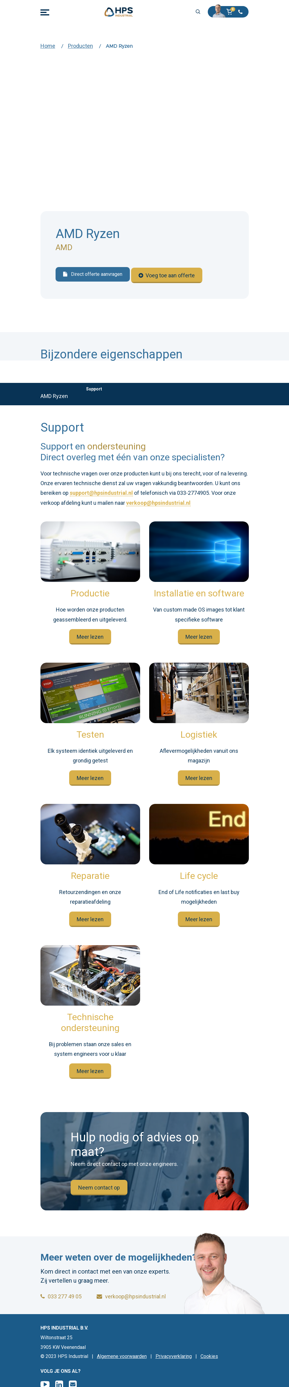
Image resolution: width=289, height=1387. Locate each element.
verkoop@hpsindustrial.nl (158, 502)
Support (94, 387)
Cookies (209, 1356)
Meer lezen (90, 635)
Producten (80, 46)
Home (47, 46)
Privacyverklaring (174, 1356)
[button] (231, 11)
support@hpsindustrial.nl (101, 492)
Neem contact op (99, 1186)
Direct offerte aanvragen (92, 274)
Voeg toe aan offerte (167, 275)
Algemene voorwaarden (122, 1356)
